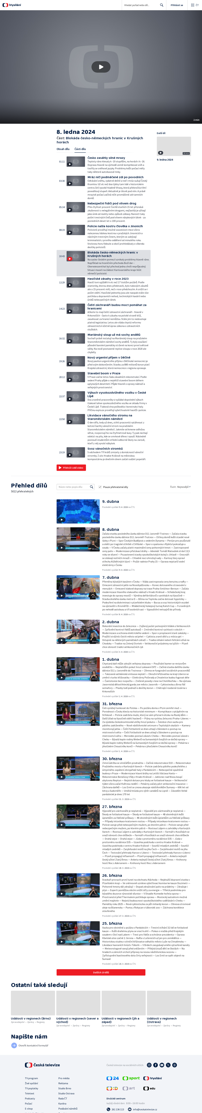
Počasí (28, 1103)
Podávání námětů (67, 1108)
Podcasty (30, 1098)
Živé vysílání (31, 1083)
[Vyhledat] (91, 487)
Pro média (63, 1078)
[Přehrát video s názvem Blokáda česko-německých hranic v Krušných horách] (101, 67)
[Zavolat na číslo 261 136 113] (115, 1109)
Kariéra (62, 1103)
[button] (101, 67)
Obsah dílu (63, 149)
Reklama (63, 1083)
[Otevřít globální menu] (194, 5)
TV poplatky (31, 1088)
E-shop (29, 1108)
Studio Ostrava (66, 1093)
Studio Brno (64, 1088)
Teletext (29, 1093)
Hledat (160, 6)
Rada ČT (62, 1098)
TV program (31, 1078)
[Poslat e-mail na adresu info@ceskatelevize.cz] (142, 1109)
